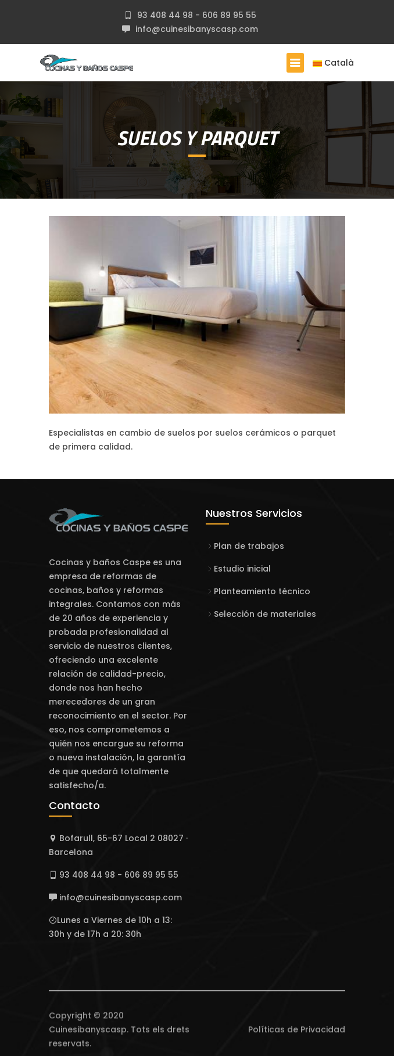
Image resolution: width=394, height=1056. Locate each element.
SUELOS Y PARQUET (197, 137)
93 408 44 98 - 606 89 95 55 (195, 15)
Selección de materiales (265, 614)
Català (333, 63)
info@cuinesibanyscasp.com (195, 29)
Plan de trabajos (249, 546)
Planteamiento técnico (262, 591)
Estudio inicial (242, 568)
